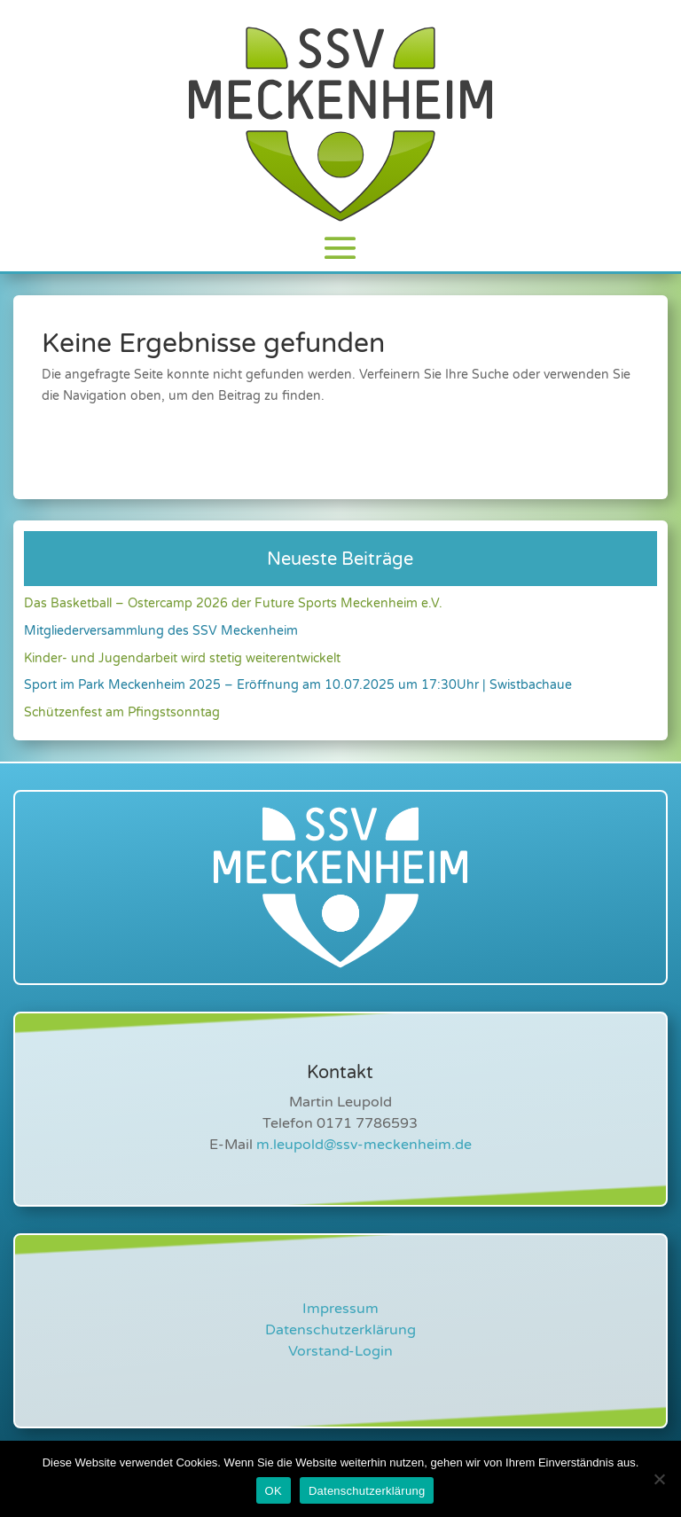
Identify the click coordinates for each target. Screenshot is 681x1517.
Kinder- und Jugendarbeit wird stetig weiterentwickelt (182, 658)
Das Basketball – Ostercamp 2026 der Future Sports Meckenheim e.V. (233, 603)
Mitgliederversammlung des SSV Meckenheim (161, 630)
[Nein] (659, 1479)
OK (273, 1490)
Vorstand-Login (340, 1351)
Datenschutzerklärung (340, 1330)
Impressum (340, 1309)
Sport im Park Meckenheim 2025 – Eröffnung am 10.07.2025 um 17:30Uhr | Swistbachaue (298, 684)
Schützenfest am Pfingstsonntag (122, 712)
